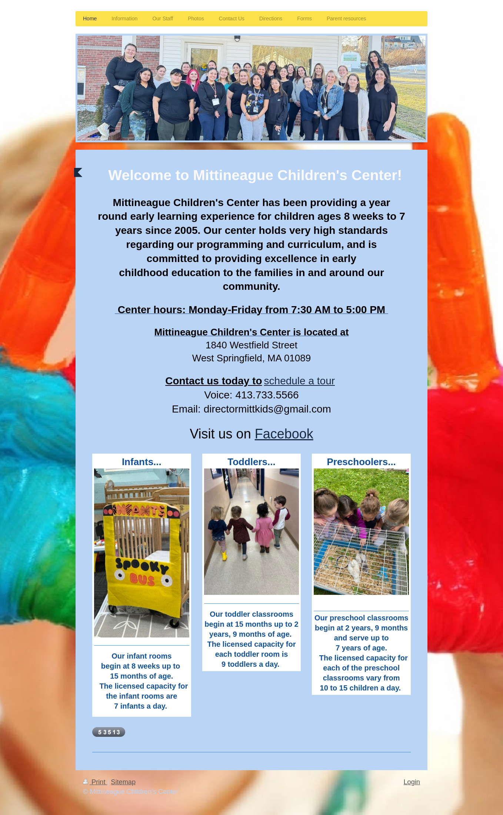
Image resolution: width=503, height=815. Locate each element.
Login (411, 782)
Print (95, 782)
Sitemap (123, 782)
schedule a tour (299, 381)
